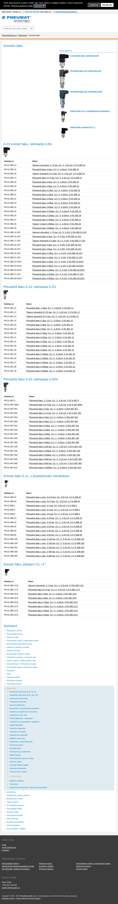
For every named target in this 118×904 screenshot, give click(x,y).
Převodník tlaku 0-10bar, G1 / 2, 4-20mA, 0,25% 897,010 (54, 426)
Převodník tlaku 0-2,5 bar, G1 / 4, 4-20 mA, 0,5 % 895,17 (57, 178)
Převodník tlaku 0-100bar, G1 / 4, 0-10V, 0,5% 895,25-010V (58, 270)
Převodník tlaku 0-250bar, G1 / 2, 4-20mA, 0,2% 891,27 (50, 363)
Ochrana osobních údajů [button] (22, 6)
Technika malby (13, 812)
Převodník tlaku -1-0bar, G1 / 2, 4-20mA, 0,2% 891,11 (50, 308)
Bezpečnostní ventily (14, 799)
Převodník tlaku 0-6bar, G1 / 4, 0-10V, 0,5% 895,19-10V (56, 249)
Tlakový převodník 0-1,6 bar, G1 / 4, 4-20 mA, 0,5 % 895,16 (58, 174)
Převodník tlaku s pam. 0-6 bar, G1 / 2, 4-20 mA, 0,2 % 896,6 (53, 514)
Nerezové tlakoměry (17, 705)
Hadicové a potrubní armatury (18, 647)
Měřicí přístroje (12, 819)
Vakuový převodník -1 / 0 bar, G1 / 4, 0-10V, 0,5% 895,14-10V (59, 232)
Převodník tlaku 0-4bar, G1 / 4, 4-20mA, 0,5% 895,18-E (52, 594)
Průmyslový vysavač (14, 681)
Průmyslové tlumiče (14, 684)
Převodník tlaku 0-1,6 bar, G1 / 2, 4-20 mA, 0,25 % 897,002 (55, 413)
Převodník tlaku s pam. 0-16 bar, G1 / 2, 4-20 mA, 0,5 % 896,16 (54, 522)
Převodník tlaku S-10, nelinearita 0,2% (85, 71)
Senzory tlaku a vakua (18, 772)
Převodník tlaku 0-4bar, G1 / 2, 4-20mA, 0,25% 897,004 (53, 417)
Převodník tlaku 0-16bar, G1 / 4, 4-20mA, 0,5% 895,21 (56, 195)
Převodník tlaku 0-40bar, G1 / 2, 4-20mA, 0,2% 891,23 (50, 346)
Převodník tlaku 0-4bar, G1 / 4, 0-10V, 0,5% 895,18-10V (56, 245)
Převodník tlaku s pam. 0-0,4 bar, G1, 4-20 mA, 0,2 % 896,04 (53, 501)
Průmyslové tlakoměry (18, 702)
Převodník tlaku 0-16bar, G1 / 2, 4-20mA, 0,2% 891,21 (50, 337)
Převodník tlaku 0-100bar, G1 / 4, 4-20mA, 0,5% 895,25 (56, 211)
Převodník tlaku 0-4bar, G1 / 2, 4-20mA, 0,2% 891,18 (49, 325)
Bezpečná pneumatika (15, 822)
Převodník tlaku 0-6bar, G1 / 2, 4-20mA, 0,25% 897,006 (53, 421)
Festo (9, 674)
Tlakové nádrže (12, 802)
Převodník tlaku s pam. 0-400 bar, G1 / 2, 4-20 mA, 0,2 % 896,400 (55, 552)
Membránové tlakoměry (19, 735)
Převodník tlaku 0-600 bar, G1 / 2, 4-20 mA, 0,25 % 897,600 (55, 463)
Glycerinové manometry (19, 698)
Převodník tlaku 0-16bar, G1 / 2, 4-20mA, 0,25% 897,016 (54, 430)
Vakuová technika (13, 677)
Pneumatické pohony (15, 634)
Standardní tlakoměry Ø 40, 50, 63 (23, 692)
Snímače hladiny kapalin (19, 765)
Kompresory (11, 792)
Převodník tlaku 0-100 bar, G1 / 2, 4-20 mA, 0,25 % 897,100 (55, 447)
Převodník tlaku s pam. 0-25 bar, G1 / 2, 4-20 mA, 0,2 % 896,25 (54, 527)
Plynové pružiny (13, 637)
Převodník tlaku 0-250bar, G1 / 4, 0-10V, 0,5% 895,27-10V (57, 274)
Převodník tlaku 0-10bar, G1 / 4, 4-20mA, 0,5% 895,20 (56, 190)
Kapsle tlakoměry (16, 725)
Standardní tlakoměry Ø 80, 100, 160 (24, 695)
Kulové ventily (82, 869)
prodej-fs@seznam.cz (11, 888)
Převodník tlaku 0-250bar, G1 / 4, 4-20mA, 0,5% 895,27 (56, 220)
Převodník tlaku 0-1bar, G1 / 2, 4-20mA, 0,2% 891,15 (49, 321)
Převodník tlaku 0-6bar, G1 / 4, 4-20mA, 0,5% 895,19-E (52, 598)
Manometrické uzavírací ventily (21, 758)
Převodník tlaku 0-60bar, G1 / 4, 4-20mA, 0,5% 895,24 (56, 207)
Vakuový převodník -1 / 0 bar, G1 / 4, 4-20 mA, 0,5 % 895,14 (58, 165)
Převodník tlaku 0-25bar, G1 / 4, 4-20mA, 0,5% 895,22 (56, 199)
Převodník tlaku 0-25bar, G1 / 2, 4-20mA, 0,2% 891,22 (50, 342)
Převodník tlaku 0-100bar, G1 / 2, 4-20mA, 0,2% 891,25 (50, 354)
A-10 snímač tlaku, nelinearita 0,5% (84, 56)
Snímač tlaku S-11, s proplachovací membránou (89, 111)
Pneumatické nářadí (14, 809)
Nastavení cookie (8, 898)
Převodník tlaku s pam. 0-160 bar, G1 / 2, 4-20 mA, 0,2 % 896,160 (55, 543)
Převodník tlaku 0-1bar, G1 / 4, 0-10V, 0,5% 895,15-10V (56, 237)
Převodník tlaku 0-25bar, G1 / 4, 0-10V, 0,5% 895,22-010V (57, 262)
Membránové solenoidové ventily (19, 644)
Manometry (11, 688)
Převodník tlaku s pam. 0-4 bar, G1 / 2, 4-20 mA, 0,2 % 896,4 (53, 510)
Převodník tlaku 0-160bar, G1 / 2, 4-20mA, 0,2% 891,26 (50, 358)
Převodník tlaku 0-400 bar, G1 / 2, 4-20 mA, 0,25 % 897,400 (55, 459)
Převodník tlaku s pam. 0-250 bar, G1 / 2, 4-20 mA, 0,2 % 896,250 (55, 548)
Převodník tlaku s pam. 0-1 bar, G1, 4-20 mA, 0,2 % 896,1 (51, 506)
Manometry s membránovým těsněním (24, 708)
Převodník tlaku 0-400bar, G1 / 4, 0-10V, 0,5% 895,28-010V (58, 278)
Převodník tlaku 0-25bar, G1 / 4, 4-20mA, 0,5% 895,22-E (53, 611)
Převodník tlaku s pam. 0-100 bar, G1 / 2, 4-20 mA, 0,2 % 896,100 (55, 539)
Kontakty (5, 850)
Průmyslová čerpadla (15, 815)
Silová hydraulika (13, 825)
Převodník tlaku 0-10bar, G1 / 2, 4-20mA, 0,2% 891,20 (50, 333)
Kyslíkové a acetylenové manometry (23, 712)
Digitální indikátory (17, 781)
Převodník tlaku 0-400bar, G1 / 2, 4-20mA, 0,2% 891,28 (50, 367)
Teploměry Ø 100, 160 (18, 715)
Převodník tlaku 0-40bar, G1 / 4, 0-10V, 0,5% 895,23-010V (57, 266)
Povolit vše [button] (107, 5)
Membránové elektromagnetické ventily (18, 866)
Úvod (4, 845)
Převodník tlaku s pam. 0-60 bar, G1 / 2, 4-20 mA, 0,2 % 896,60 (54, 535)
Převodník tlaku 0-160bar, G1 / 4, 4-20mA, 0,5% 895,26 (56, 216)
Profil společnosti (9, 847)
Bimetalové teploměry (18, 768)
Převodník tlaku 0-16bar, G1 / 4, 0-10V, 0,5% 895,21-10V (57, 257)
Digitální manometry (17, 738)
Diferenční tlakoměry (18, 728)
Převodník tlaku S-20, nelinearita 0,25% (86, 92)
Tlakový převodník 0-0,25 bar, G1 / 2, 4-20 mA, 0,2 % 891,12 (53, 312)
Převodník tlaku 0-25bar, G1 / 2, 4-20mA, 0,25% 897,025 (54, 434)
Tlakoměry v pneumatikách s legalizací (24, 722)
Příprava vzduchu (46, 869)
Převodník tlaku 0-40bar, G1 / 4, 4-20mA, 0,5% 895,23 (56, 203)
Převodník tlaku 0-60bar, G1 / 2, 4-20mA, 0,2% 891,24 (50, 350)
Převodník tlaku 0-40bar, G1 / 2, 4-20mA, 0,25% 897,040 (54, 438)
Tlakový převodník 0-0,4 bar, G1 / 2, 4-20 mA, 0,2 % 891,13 (52, 316)
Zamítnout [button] (94, 5)
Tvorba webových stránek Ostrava (28, 898)
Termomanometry (16, 745)
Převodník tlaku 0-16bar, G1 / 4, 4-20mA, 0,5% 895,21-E (53, 606)
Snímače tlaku (15, 776)
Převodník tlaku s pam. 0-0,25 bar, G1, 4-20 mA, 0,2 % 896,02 (53, 497)
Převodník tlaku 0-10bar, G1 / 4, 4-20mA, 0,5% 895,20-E (53, 602)
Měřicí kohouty (15, 755)
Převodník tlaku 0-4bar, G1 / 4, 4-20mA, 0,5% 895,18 (55, 182)
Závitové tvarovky (13, 651)
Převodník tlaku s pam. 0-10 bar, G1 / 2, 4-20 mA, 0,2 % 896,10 (54, 518)
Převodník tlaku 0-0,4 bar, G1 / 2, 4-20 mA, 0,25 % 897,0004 (55, 405)
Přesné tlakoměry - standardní (21, 718)
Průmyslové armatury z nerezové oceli (21, 657)
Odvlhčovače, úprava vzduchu (18, 795)
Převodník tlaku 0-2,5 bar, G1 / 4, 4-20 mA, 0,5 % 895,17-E (54, 590)
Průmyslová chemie (14, 631)
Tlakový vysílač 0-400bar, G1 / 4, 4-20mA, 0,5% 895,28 (56, 224)
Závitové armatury (83, 866)
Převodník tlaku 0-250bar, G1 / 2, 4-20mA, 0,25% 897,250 (54, 455)
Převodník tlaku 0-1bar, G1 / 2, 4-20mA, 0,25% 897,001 (53, 409)
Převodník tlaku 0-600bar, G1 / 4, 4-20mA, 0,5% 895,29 (56, 228)
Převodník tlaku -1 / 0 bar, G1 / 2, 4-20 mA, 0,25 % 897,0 (54, 401)
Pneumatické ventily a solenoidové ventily (23, 641)
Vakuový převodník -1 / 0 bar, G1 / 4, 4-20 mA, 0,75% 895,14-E (55, 585)
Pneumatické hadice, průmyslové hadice (22, 667)
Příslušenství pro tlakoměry (20, 752)
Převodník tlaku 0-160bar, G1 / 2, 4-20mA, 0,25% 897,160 (54, 451)
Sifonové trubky (16, 762)
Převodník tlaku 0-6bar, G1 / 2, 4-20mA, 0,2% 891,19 (49, 329)
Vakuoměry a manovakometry (21, 742)
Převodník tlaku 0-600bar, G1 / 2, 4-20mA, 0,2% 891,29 (50, 371)
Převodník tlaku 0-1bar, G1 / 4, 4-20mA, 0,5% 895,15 (55, 169)
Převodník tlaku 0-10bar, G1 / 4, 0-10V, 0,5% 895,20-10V (57, 253)
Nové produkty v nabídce (16, 829)
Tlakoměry (14, 784)
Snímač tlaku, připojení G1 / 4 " (83, 127)
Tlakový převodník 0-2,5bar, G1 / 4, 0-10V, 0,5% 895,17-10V (58, 241)
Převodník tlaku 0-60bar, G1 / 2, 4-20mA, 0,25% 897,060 (54, 442)
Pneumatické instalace (15, 805)
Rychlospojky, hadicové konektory (16, 869)
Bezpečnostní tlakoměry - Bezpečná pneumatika (28, 787)
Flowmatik (10, 671)
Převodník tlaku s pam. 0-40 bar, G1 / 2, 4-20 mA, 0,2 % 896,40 (54, 531)
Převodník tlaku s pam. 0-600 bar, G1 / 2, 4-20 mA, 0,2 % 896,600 (55, 556)
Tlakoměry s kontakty (18, 732)
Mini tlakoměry (15, 748)
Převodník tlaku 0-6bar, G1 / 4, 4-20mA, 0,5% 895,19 (55, 186)
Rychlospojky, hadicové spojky (18, 654)
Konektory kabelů (46, 866)
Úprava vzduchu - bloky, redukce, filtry (21, 661)
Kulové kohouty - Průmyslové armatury (21, 664)
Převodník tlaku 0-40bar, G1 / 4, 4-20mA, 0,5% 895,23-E (53, 615)
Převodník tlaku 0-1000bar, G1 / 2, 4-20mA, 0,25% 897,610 (55, 468)
